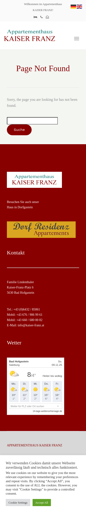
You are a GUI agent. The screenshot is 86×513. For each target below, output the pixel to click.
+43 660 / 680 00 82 (29, 320)
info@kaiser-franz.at (31, 325)
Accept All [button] (41, 502)
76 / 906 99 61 (33, 314)
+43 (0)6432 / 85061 (27, 309)
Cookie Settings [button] (18, 502)
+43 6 (20, 314)
